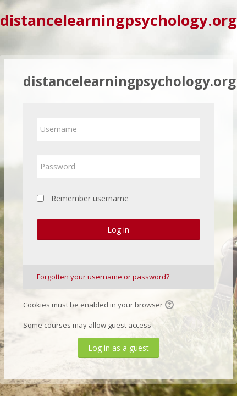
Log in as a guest (118, 348)
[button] (171, 306)
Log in (118, 229)
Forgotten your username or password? (103, 277)
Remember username (90, 198)
